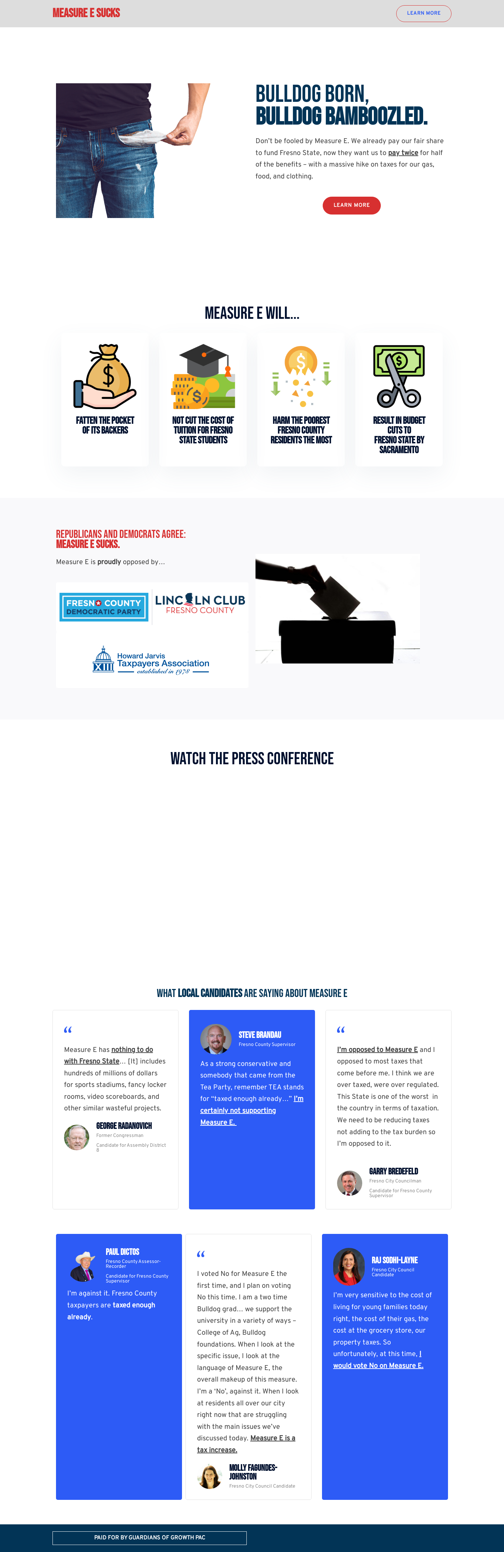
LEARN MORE (424, 13)
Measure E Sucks (86, 13)
